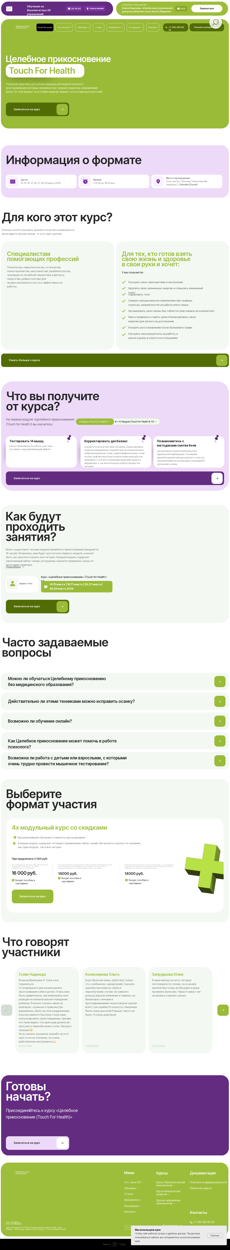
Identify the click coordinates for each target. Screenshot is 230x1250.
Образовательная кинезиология (23, 27)
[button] (206, 8)
